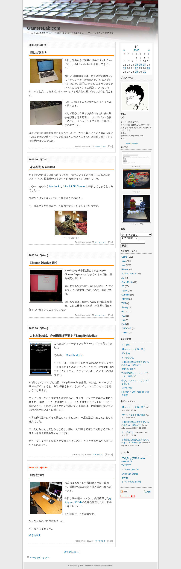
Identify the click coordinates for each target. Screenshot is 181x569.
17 (144, 64)
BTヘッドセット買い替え (133, 349)
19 (124, 68)
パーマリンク (100, 146)
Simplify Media (74, 355)
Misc (123, 261)
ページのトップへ (38, 557)
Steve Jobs (126, 388)
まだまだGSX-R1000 (131, 482)
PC (122, 286)
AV (122, 278)
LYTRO (124, 332)
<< (123, 50)
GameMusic (127, 282)
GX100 (124, 311)
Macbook (54, 186)
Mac (123, 265)
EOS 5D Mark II (128, 273)
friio (123, 320)
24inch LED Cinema (74, 186)
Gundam (125, 295)
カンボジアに (127, 357)
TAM (123, 303)
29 (136, 71)
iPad (123, 324)
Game (124, 257)
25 (148, 68)
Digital (124, 290)
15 (136, 64)
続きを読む (35, 535)
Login (148, 491)
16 (140, 64)
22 (136, 68)
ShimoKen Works (129, 474)
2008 (136, 50)
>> (149, 50)
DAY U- (125, 478)
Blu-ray (124, 307)
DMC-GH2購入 (128, 369)
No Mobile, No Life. (130, 469)
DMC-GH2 (126, 328)
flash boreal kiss (132, 143)
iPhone (124, 269)
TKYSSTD (126, 465)
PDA (123, 316)
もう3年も (126, 345)
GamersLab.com (43, 28)
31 (144, 71)
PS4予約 (125, 353)
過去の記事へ (71, 552)
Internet (125, 299)
